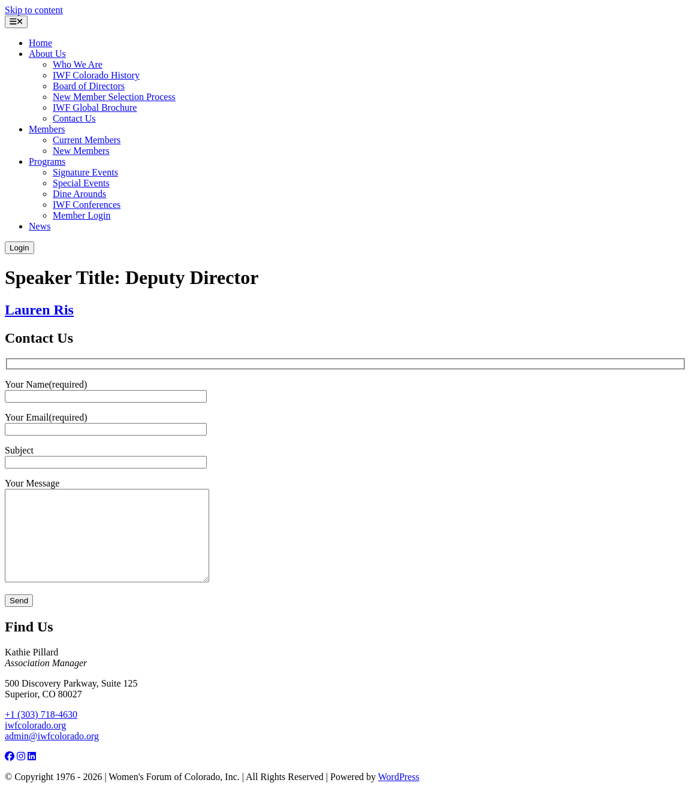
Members (47, 129)
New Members (81, 151)
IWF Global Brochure (95, 107)
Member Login (81, 215)
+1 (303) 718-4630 (41, 732)
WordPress (399, 795)
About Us (47, 54)
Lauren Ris (39, 310)
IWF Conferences (86, 205)
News (39, 226)
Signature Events (85, 172)
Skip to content (34, 10)
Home (40, 43)
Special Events (81, 183)
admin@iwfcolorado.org (52, 754)
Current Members (86, 140)
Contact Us (74, 118)
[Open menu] (16, 22)
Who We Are (77, 64)
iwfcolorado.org (35, 743)
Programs (47, 161)
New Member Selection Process (114, 97)
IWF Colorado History (96, 75)
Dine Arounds (79, 194)
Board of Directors (89, 86)
